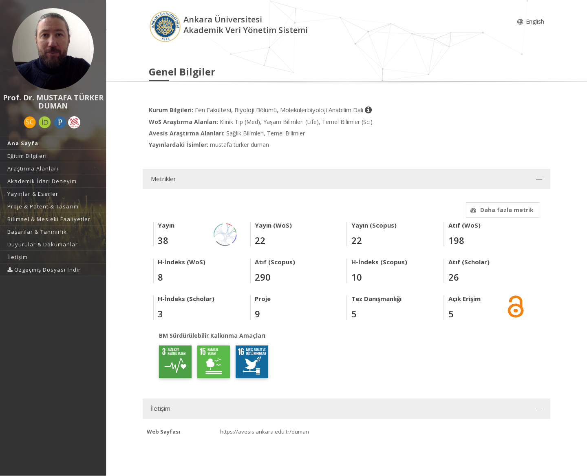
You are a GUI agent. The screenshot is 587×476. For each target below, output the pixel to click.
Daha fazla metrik (501, 210)
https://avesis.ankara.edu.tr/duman (264, 431)
